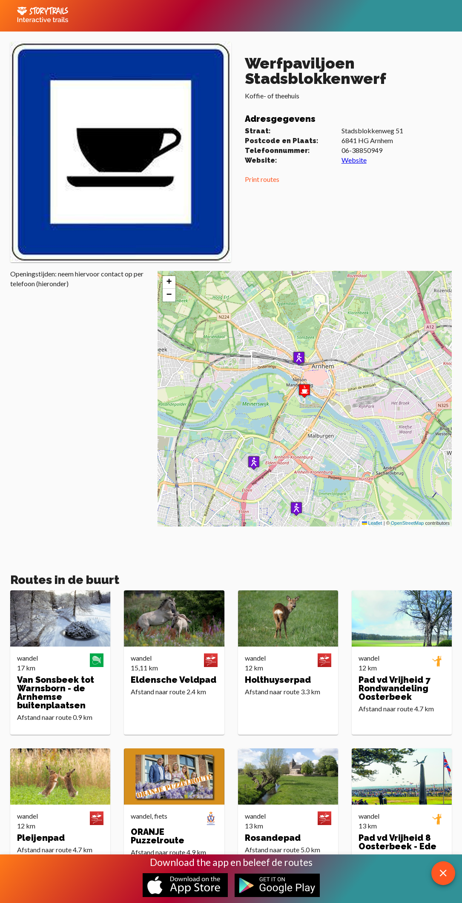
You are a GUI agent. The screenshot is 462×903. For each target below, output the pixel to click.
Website (354, 160)
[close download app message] (443, 873)
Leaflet (372, 523)
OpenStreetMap (407, 523)
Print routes (262, 179)
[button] (299, 358)
